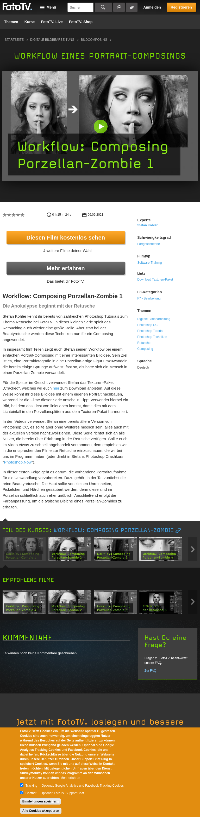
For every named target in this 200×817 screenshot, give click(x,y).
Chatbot (31, 793)
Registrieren (181, 7)
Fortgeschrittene (148, 244)
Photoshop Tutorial (150, 331)
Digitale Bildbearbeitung (52, 40)
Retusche (144, 343)
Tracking (32, 785)
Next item (192, 549)
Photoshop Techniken (152, 337)
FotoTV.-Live (52, 22)
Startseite (14, 40)
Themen (11, 22)
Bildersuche (119, 7)
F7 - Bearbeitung (148, 298)
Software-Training (149, 262)
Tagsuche (132, 7)
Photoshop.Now (18, 462)
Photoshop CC (147, 325)
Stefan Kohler (147, 225)
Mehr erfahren (66, 268)
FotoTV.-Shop (80, 22)
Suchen (103, 7)
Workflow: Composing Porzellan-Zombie (113, 530)
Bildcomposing (94, 40)
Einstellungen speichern (40, 801)
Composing (145, 349)
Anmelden (152, 7)
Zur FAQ (150, 670)
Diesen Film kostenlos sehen (65, 237)
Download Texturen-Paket (155, 279)
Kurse (29, 22)
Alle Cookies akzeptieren (40, 811)
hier (56, 388)
